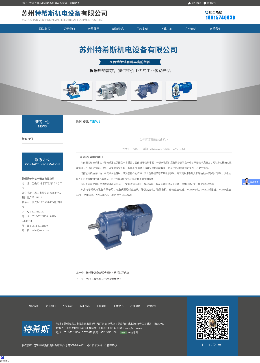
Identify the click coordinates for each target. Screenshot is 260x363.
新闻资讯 (118, 28)
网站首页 (45, 28)
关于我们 (69, 28)
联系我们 (210, 3)
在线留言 (191, 28)
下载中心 (166, 28)
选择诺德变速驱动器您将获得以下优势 (107, 272)
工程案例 (142, 28)
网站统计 (5, 361)
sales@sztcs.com (40, 230)
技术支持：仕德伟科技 (104, 345)
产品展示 (93, 28)
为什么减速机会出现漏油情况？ (104, 279)
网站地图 (133, 332)
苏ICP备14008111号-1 (79, 345)
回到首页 (195, 3)
